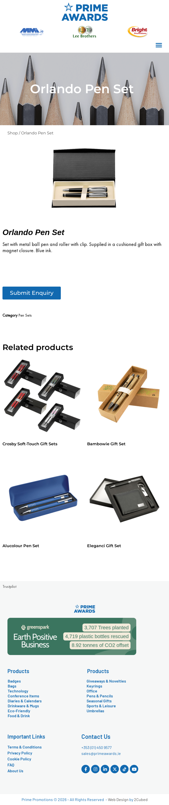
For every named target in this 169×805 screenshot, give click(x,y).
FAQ (10, 764)
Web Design (118, 799)
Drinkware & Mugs (23, 705)
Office (92, 690)
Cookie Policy (19, 758)
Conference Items (23, 695)
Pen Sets (25, 315)
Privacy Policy (19, 752)
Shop (12, 133)
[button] (159, 45)
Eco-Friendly (19, 710)
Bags (12, 686)
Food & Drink (19, 715)
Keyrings (94, 686)
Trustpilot (9, 586)
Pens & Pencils (100, 695)
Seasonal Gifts (99, 700)
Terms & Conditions (24, 747)
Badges (14, 681)
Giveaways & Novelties (106, 681)
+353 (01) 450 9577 (96, 747)
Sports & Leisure (101, 705)
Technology (18, 690)
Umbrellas (95, 710)
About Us (15, 770)
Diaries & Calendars (25, 700)
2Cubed (141, 799)
